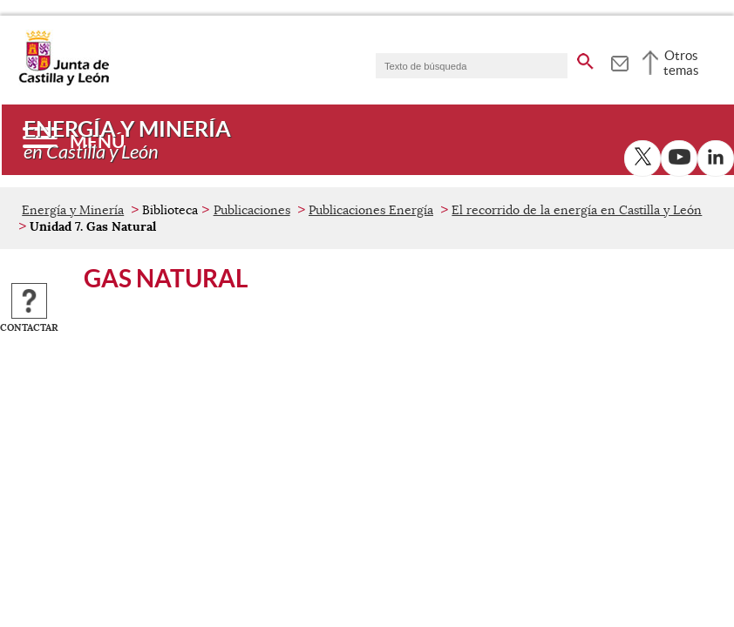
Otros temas (681, 63)
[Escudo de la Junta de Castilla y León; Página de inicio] (63, 82)
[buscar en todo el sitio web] (585, 58)
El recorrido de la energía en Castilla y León (577, 210)
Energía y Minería (73, 210)
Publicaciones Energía (371, 210)
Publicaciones (252, 210)
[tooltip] (619, 61)
